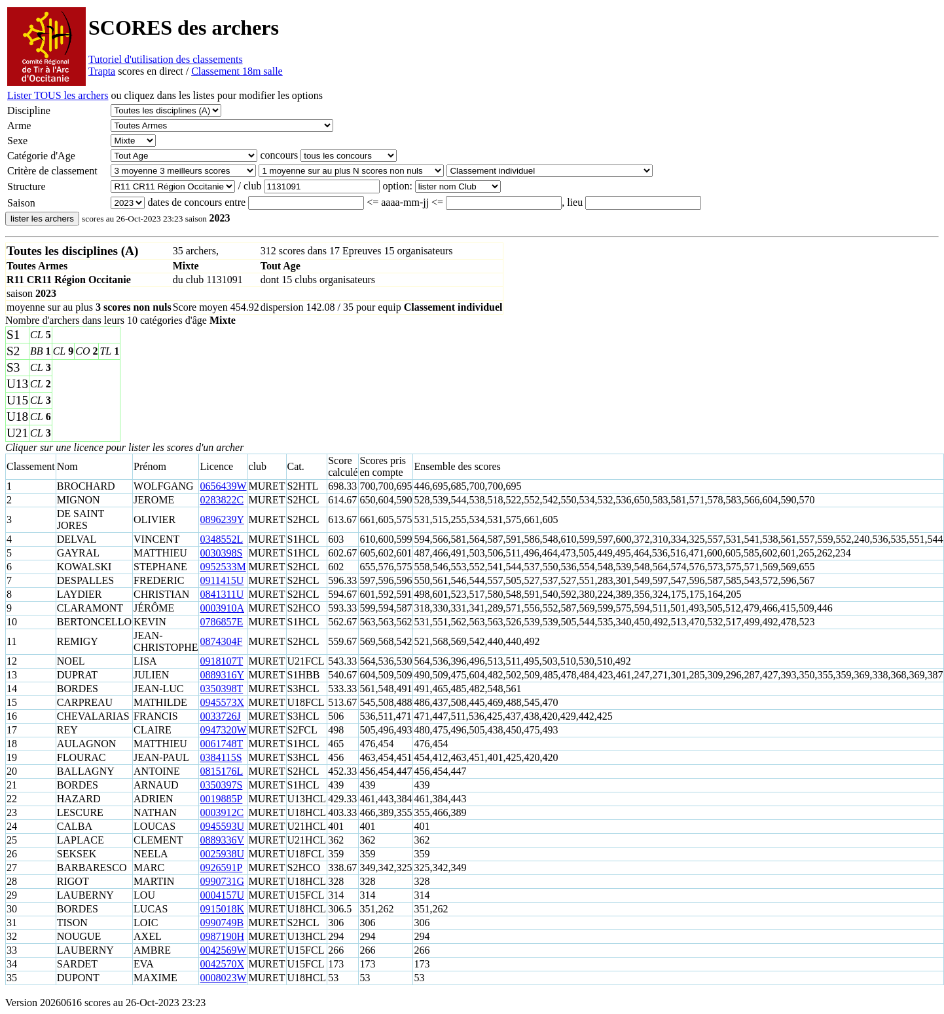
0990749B (222, 922)
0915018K (222, 908)
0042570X (222, 963)
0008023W (223, 977)
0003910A (222, 608)
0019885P (221, 798)
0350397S (221, 784)
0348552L (221, 539)
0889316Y (222, 674)
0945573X (222, 702)
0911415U (222, 580)
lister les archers (42, 219)
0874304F (221, 641)
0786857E (221, 621)
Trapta (101, 71)
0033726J (220, 716)
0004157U (222, 895)
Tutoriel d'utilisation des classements (165, 59)
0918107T (221, 661)
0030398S (221, 552)
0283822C (222, 499)
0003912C (222, 812)
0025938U (222, 853)
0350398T (221, 688)
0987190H (222, 936)
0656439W (223, 486)
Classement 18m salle (237, 71)
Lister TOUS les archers (57, 95)
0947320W (223, 729)
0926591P (221, 867)
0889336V (222, 840)
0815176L (221, 771)
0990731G (222, 881)
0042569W (223, 950)
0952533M (222, 566)
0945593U (222, 826)
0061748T (221, 743)
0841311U (222, 594)
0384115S (221, 757)
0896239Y (222, 519)
